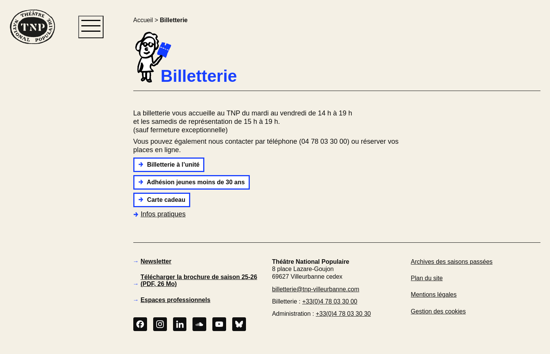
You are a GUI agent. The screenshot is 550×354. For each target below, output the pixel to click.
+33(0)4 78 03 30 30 (343, 313)
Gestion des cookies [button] (438, 311)
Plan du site (427, 278)
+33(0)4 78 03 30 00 (329, 301)
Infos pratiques (159, 214)
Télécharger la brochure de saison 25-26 (199, 280)
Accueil (143, 20)
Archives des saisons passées (452, 261)
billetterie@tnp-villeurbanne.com (315, 289)
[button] (32, 175)
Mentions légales (434, 294)
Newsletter (156, 261)
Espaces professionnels (175, 300)
